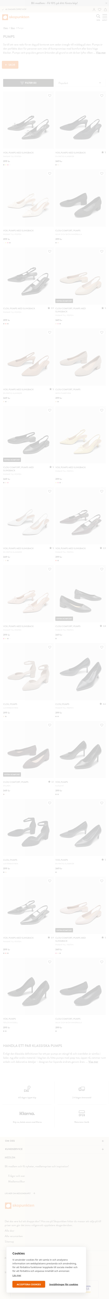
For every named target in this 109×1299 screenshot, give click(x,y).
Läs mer (16, 1275)
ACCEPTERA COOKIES (29, 1284)
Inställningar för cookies (63, 1284)
